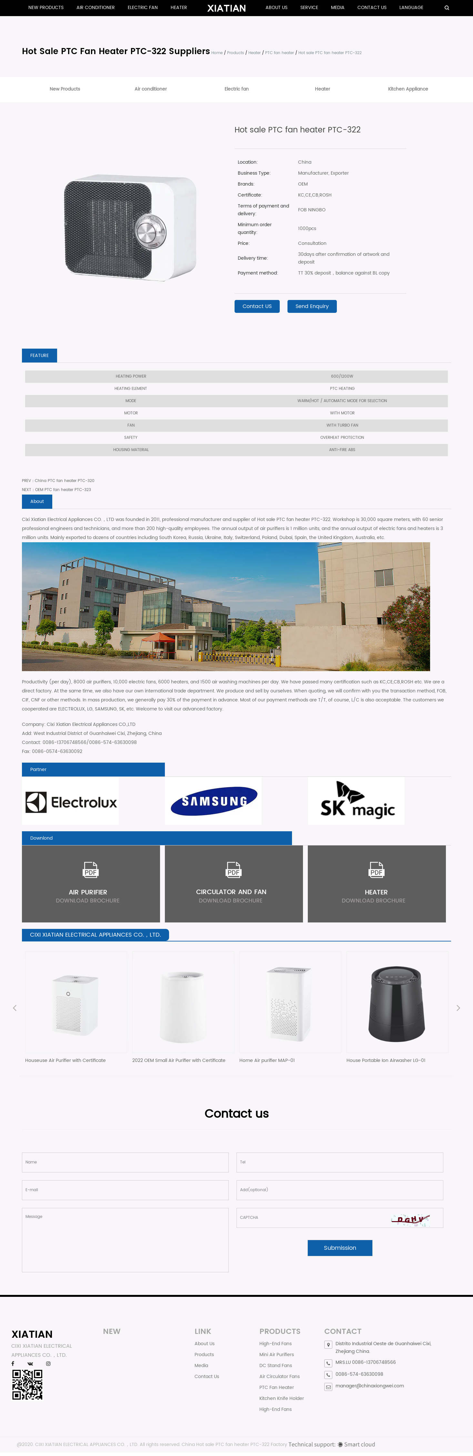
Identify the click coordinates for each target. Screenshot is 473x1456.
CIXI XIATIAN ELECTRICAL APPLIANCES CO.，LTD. (86, 1448)
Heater (179, 7)
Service (309, 7)
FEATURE (40, 356)
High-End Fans (275, 1347)
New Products (46, 7)
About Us (276, 7)
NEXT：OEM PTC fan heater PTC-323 (56, 491)
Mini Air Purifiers (276, 1358)
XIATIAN (32, 1337)
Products (235, 53)
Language (411, 7)
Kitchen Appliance (408, 89)
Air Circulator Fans (279, 1380)
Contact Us (372, 7)
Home (217, 53)
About (38, 503)
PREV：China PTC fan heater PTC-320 (58, 482)
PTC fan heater (279, 53)
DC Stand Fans (275, 1369)
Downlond (43, 841)
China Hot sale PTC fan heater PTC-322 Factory (234, 1448)
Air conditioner (95, 7)
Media (338, 7)
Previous (14, 1012)
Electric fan (143, 7)
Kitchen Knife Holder (281, 1402)
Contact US (257, 306)
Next (458, 1012)
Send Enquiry (312, 306)
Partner (39, 771)
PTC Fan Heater (276, 1391)
